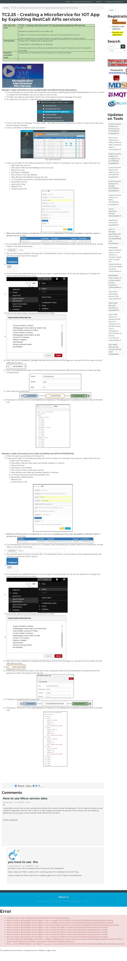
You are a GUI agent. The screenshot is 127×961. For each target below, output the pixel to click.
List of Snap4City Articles (113, 211)
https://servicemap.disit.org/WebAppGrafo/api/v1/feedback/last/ (64, 92)
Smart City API (98, 92)
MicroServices (53, 123)
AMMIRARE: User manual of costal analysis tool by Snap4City (115, 280)
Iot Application (83, 274)
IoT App (22, 236)
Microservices (47, 38)
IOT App (52, 25)
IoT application (50, 53)
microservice (31, 35)
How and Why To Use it (82, 2)
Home (67, 2)
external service (35, 31)
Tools (99, 2)
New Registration (119, 21)
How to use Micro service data (25, 798)
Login (111, 10)
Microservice (23, 90)
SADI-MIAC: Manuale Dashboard (113, 305)
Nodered (49, 44)
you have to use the (23, 862)
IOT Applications (69, 123)
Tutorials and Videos (114, 2)
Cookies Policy (54, 901)
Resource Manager (25, 123)
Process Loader (39, 123)
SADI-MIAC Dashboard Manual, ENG (114, 294)
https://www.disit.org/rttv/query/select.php (31, 475)
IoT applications (30, 38)
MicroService (40, 25)
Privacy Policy (42, 901)
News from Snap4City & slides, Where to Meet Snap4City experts (115, 142)
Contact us (86, 901)
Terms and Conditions (71, 901)
